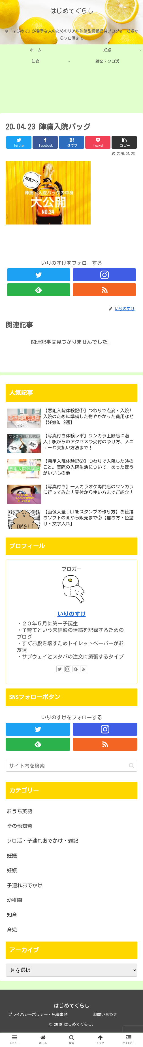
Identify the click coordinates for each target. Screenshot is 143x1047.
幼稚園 (14, 900)
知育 (12, 914)
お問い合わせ (105, 1014)
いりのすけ (71, 614)
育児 (12, 929)
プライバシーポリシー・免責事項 (38, 1014)
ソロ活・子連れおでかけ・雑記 (42, 840)
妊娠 (12, 855)
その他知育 (19, 825)
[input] (71, 766)
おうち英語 (19, 811)
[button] (131, 765)
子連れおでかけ (24, 885)
